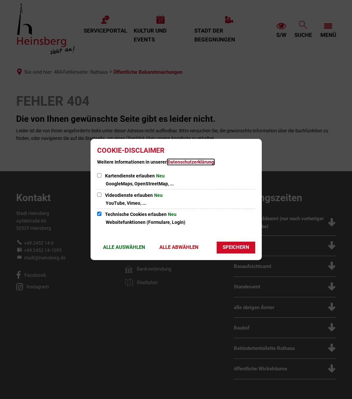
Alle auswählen (124, 247)
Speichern (236, 247)
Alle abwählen (179, 247)
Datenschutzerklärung (191, 162)
